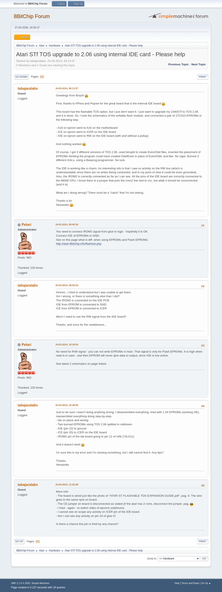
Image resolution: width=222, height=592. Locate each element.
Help (177, 583)
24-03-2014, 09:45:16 (67, 224)
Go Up (19, 541)
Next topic (198, 64)
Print (202, 77)
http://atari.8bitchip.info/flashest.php (78, 243)
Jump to (151, 558)
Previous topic (178, 64)
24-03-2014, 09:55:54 (67, 285)
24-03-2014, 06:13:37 (67, 88)
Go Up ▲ (206, 583)
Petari (26, 224)
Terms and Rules (190, 583)
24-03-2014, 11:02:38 (67, 484)
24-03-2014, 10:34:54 (67, 344)
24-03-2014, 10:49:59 (67, 405)
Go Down (21, 77)
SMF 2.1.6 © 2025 (20, 583)
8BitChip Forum (32, 16)
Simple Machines (40, 583)
